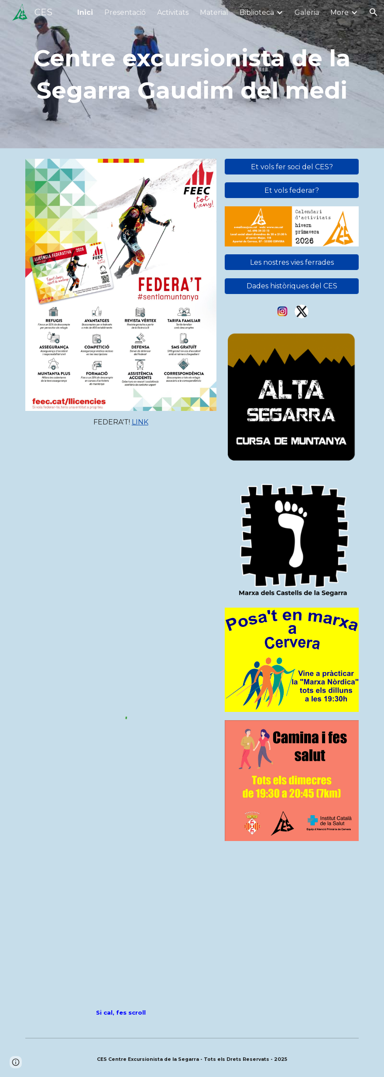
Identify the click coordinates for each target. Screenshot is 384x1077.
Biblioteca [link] (257, 12)
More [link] (339, 12)
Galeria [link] (307, 12)
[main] (192, 73)
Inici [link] (85, 12)
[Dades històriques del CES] (291, 286)
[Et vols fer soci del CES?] (291, 167)
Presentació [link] (125, 12)
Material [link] (214, 12)
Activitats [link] (173, 12)
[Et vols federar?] (291, 190)
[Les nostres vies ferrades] (291, 262)
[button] (373, 12)
